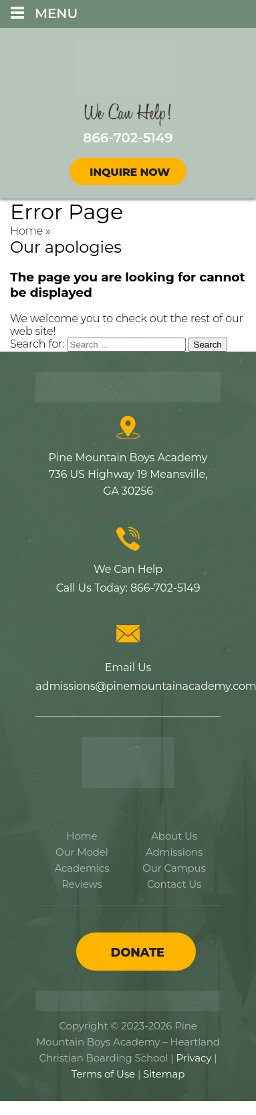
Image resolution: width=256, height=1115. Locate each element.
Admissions (174, 852)
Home (26, 231)
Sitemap (163, 1074)
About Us (174, 836)
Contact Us (174, 884)
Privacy (193, 1057)
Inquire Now (130, 172)
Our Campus (173, 868)
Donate (137, 952)
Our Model (81, 852)
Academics (81, 868)
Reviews (81, 884)
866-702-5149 (165, 588)
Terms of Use (103, 1074)
